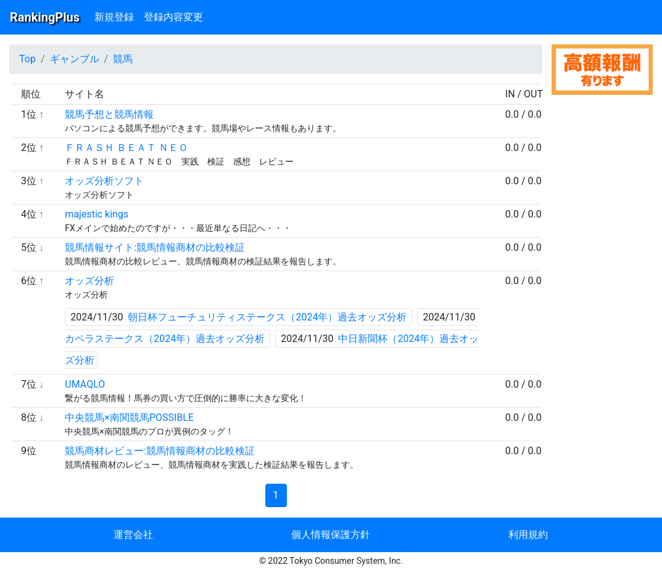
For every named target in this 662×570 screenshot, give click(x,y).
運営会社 (133, 534)
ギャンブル (74, 59)
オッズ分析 (89, 281)
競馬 (123, 59)
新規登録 (114, 17)
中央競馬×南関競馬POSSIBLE (129, 417)
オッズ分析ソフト (104, 181)
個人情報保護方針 (330, 534)
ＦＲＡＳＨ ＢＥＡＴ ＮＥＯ (126, 147)
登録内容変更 (173, 17)
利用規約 (528, 534)
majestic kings (96, 214)
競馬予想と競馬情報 (109, 114)
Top (27, 59)
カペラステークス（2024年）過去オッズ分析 (165, 338)
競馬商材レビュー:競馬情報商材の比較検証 (160, 451)
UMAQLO (85, 384)
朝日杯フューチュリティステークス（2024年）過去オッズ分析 (267, 317)
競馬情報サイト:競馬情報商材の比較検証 (155, 247)
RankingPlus (45, 17)
